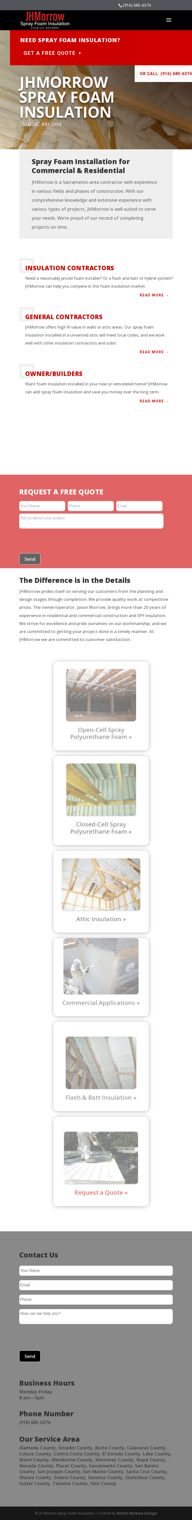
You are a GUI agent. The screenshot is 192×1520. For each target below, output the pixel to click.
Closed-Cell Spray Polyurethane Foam (98, 827)
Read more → (154, 295)
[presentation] (57, 1338)
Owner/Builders (54, 373)
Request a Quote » (101, 1192)
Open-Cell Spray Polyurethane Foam (98, 733)
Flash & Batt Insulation (99, 1097)
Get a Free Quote (88, 53)
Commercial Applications (98, 1002)
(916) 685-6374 (137, 5)
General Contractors (64, 317)
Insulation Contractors (69, 268)
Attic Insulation (98, 919)
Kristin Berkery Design (137, 1513)
